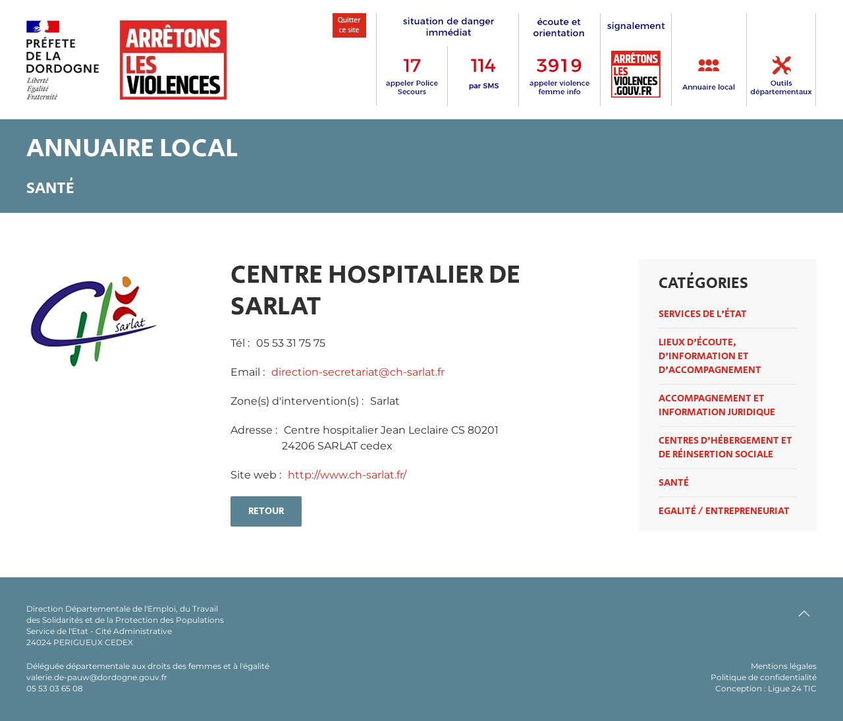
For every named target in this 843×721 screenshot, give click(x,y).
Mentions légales (784, 666)
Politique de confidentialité (764, 677)
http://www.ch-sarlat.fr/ (347, 475)
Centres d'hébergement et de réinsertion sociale (725, 447)
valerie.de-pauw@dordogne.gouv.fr (96, 677)
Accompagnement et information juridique (717, 405)
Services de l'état (703, 314)
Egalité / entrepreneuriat (724, 511)
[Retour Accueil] (126, 60)
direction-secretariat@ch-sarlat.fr (358, 372)
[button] (804, 613)
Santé (674, 483)
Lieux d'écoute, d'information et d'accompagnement (710, 356)
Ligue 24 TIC (792, 688)
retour (266, 511)
